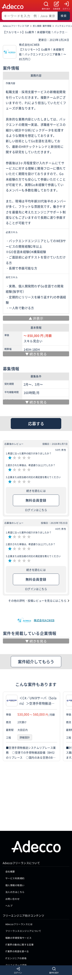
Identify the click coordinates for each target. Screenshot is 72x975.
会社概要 (10, 812)
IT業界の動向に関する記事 (19, 885)
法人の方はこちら (14, 833)
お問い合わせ (12, 839)
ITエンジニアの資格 (15, 899)
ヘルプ (8, 846)
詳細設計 (25, 737)
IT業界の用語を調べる (17, 892)
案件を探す (46, 9)
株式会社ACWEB (44, 620)
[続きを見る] (36, 353)
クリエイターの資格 (16, 906)
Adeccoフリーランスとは (19, 865)
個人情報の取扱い (14, 826)
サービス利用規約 (14, 819)
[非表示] (36, 318)
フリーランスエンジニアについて (23, 871)
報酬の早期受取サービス (18, 878)
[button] (68, 726)
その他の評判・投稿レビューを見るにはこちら (37, 600)
